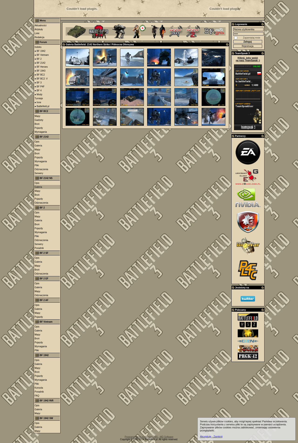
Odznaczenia (41, 169)
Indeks (38, 47)
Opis (37, 141)
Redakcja (39, 37)
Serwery (39, 173)
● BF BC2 (40, 74)
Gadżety (39, 120)
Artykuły (39, 29)
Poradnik (39, 248)
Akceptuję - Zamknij (211, 436)
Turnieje (39, 98)
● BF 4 (38, 90)
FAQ (37, 395)
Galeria (38, 145)
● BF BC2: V (41, 78)
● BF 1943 (40, 70)
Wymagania (41, 132)
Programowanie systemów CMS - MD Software (149, 437)
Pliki (37, 165)
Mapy (37, 116)
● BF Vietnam (42, 55)
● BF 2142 (40, 63)
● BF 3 (38, 82)
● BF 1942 (40, 51)
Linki (37, 33)
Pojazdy (39, 128)
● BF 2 (38, 59)
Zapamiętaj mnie (251, 37)
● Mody (38, 94)
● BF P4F (40, 86)
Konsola (39, 388)
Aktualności (41, 25)
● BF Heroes (41, 67)
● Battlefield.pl (42, 106)
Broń (37, 124)
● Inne (38, 102)
